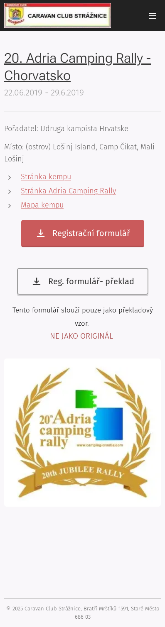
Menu (152, 15)
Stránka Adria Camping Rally (68, 190)
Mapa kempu (42, 205)
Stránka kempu (46, 176)
